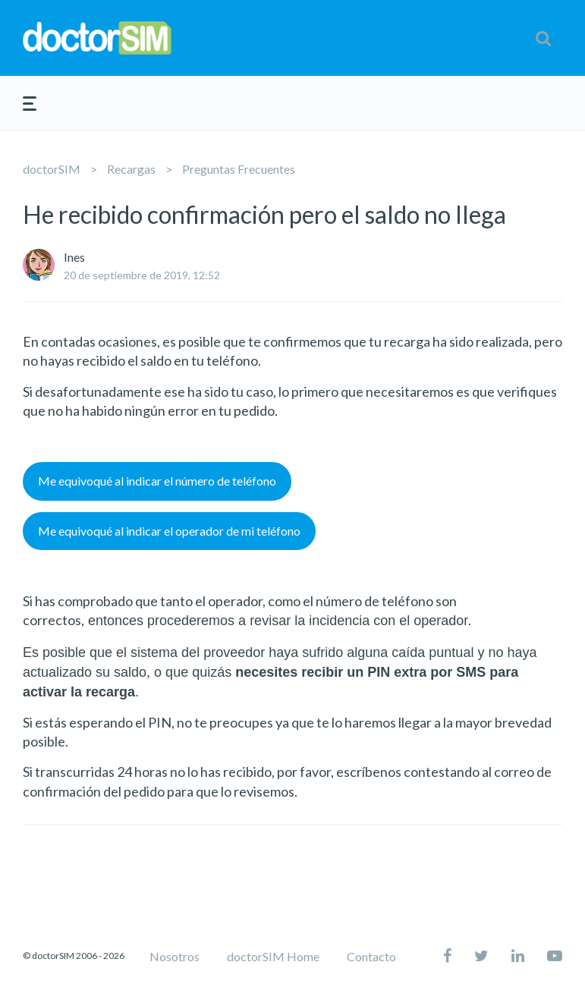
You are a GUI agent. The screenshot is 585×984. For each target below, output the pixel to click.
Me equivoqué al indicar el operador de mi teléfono (169, 530)
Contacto (371, 956)
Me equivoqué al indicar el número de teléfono (157, 480)
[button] (543, 38)
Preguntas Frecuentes (238, 169)
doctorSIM (51, 169)
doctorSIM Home (273, 956)
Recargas (131, 169)
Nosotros (174, 956)
